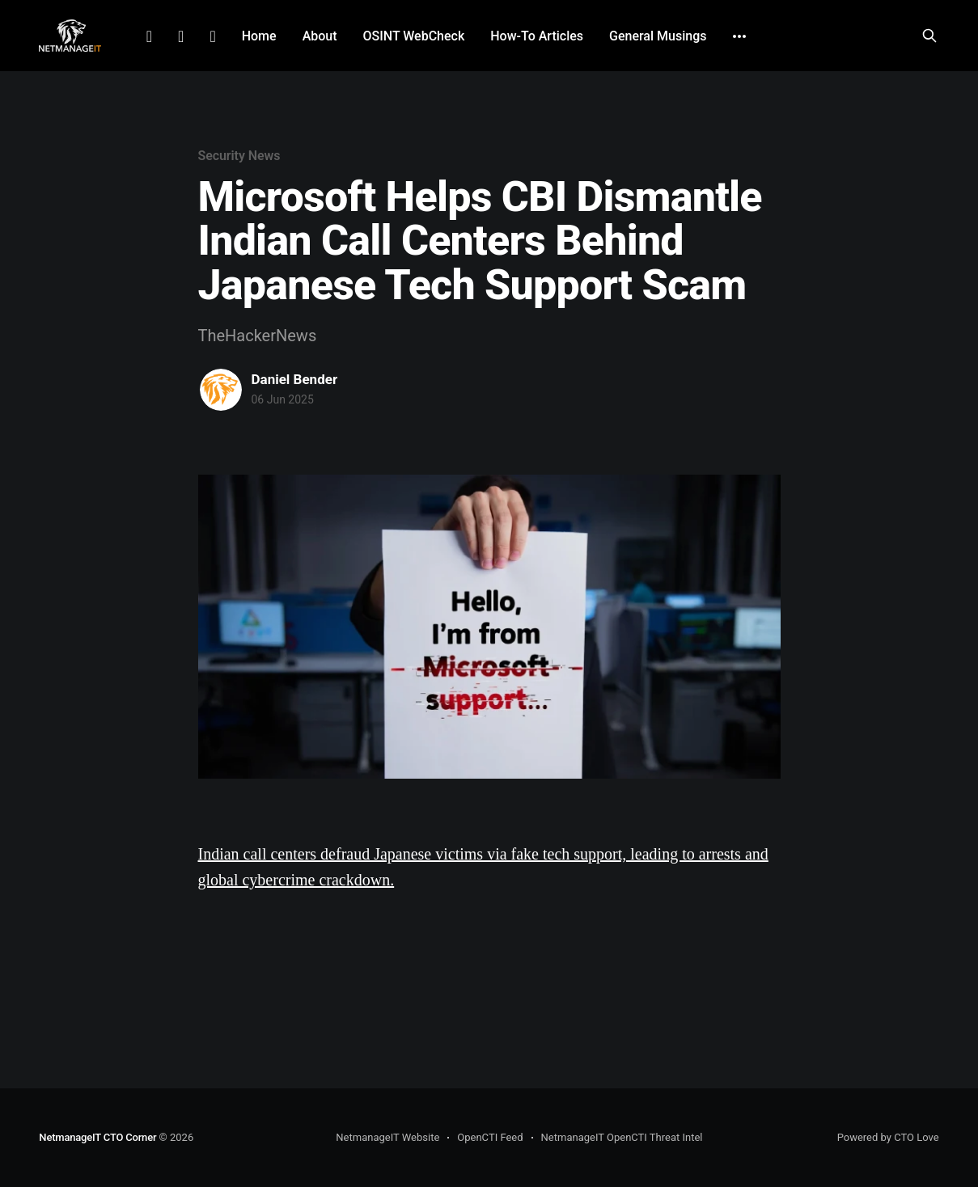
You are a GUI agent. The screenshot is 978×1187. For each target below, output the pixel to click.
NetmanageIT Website (387, 1137)
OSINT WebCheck (414, 36)
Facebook (181, 36)
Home (259, 36)
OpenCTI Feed (490, 1137)
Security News (239, 155)
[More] (739, 36)
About (320, 36)
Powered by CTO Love (888, 1137)
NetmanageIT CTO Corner (97, 1137)
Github (212, 36)
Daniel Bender (295, 379)
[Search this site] (929, 36)
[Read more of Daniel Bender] (220, 389)
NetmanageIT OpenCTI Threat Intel (622, 1137)
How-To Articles (536, 36)
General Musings (657, 36)
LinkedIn (149, 36)
